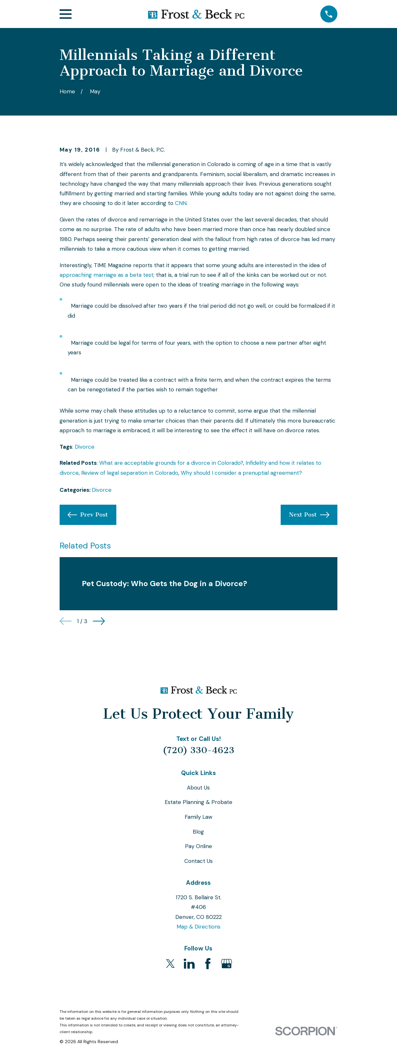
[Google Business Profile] (226, 963)
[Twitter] (170, 963)
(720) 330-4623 (198, 750)
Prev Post (88, 514)
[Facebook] (207, 963)
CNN (181, 203)
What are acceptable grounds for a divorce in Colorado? (171, 462)
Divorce (84, 446)
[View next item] (99, 621)
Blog (198, 831)
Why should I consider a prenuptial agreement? (241, 472)
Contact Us (198, 861)
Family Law (198, 816)
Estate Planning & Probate (198, 802)
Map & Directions (198, 926)
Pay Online (198, 846)
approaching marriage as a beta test (106, 274)
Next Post (309, 514)
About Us (198, 787)
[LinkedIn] (189, 963)
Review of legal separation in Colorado (129, 472)
